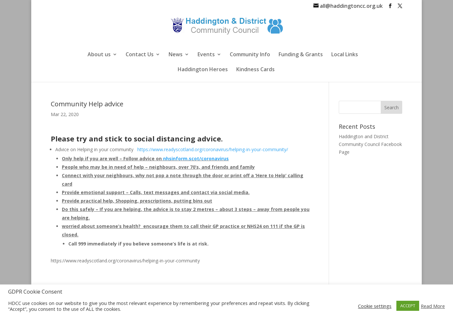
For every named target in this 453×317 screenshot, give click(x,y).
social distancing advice (176, 138)
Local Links (344, 55)
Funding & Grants (301, 55)
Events (206, 55)
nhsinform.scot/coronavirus (196, 158)
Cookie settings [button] (374, 306)
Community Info (250, 55)
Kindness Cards (255, 70)
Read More (433, 306)
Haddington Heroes (203, 70)
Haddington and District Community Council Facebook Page (370, 144)
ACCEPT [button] (407, 306)
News (176, 55)
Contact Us (140, 55)
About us (99, 55)
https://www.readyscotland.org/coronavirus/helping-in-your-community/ (212, 149)
